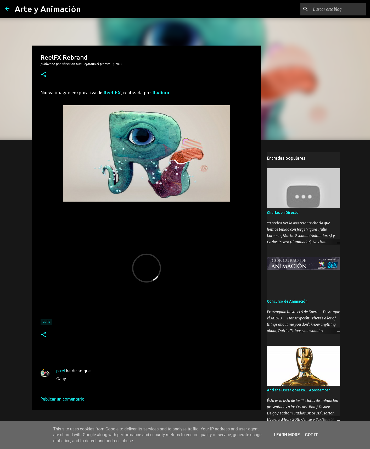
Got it (311, 434)
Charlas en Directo (283, 212)
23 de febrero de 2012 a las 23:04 (87, 386)
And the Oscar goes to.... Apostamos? (298, 390)
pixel (60, 370)
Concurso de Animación (287, 301)
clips (46, 321)
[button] (44, 74)
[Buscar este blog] (338, 9)
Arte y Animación (48, 9)
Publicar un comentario (63, 399)
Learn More (287, 434)
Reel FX (112, 92)
